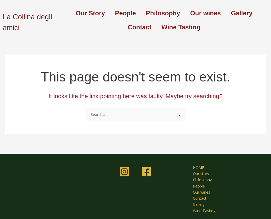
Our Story (90, 13)
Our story (198, 171)
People (125, 13)
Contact (139, 27)
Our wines (205, 13)
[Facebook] (146, 168)
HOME (195, 164)
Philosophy (163, 13)
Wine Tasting (180, 27)
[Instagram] (124, 168)
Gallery (241, 13)
